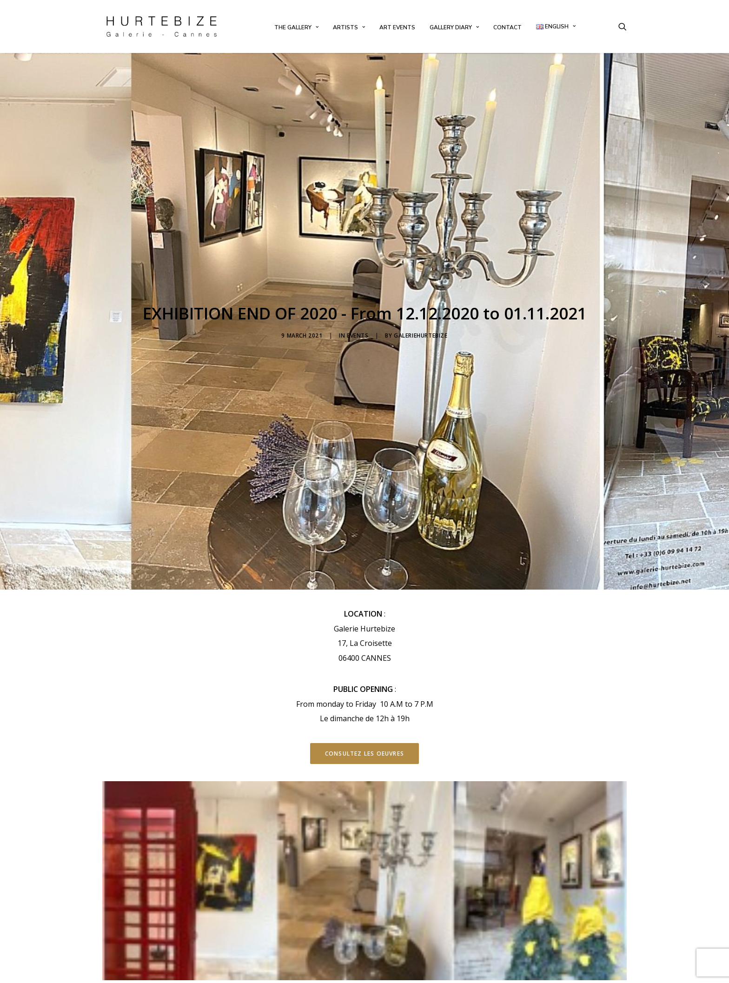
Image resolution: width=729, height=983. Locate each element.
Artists (349, 27)
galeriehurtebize (421, 311)
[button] (622, 26)
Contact (507, 27)
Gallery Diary (454, 27)
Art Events (397, 27)
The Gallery (296, 27)
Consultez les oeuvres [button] (364, 704)
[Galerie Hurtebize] (161, 26)
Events (358, 311)
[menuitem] (296, 27)
